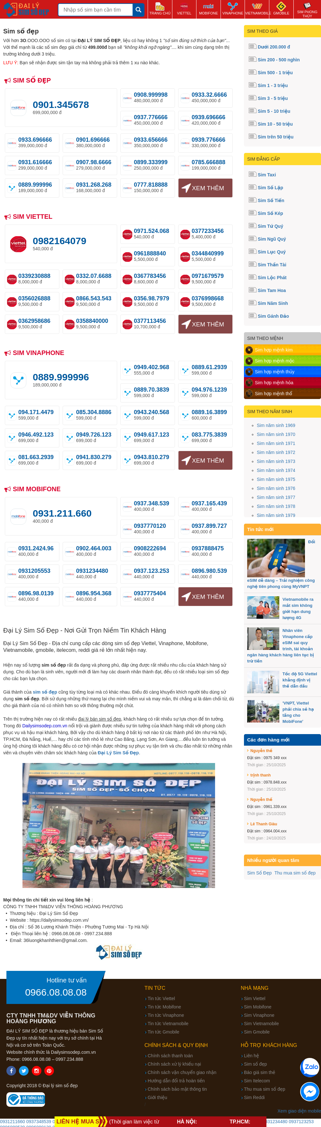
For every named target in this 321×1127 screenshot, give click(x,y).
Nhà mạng (255, 988)
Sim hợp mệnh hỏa (274, 382)
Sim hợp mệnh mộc (274, 360)
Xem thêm (208, 188)
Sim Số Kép (270, 213)
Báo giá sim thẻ (259, 1072)
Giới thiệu (157, 1097)
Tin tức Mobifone (164, 1006)
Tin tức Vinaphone (166, 1015)
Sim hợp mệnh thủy (274, 371)
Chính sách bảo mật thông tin (177, 1089)
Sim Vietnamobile (261, 1023)
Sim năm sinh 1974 (276, 470)
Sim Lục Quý (272, 251)
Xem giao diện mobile (299, 1111)
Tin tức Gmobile (163, 1031)
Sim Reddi (254, 1097)
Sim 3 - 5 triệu (273, 98)
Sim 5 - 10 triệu (274, 111)
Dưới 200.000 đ (274, 46)
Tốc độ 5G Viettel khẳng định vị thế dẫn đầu (299, 679)
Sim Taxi (267, 174)
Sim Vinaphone (259, 1015)
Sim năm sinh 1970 (276, 434)
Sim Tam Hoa (272, 290)
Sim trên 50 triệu (275, 136)
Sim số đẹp (255, 1064)
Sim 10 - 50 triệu (275, 124)
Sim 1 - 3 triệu (273, 85)
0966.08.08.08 (56, 992)
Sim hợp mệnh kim (274, 349)
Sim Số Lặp (270, 187)
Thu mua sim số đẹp (295, 872)
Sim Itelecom (257, 1080)
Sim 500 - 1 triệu (275, 72)
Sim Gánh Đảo (273, 316)
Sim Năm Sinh (273, 303)
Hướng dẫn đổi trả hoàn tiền (176, 1080)
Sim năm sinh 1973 (276, 461)
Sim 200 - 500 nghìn (279, 59)
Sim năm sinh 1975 (276, 479)
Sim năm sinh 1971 (276, 443)
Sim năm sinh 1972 (276, 452)
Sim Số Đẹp (259, 872)
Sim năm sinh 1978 (276, 506)
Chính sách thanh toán (170, 1055)
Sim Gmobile (257, 1031)
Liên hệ (251, 1055)
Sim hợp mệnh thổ (273, 393)
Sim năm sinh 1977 (276, 497)
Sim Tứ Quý (270, 226)
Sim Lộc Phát (272, 277)
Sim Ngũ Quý (272, 239)
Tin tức (154, 988)
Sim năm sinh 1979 (276, 515)
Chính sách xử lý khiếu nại (174, 1064)
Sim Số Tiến (271, 200)
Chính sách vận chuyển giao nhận (182, 1072)
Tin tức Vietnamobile (168, 1023)
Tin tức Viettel (161, 998)
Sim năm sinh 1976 (276, 488)
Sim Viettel (254, 998)
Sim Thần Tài (272, 264)
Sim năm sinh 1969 (276, 425)
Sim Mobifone (258, 1006)
